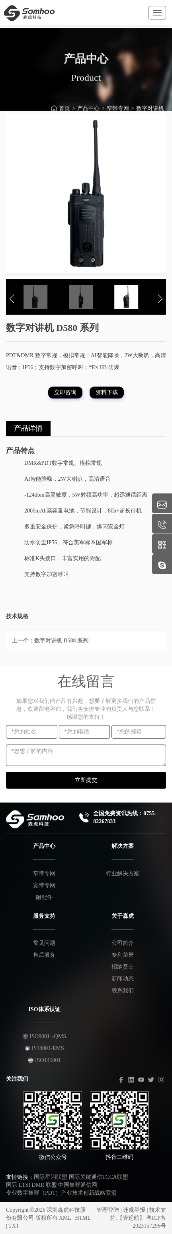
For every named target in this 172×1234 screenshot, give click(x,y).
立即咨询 (65, 392)
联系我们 (122, 991)
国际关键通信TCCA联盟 (98, 1177)
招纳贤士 (122, 967)
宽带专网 (44, 885)
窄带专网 (44, 873)
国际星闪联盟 (50, 1177)
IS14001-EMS (44, 1048)
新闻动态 (122, 979)
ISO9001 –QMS (44, 1036)
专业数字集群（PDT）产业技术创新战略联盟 (61, 1193)
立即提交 (86, 780)
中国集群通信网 (77, 1185)
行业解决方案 (122, 873)
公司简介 (122, 943)
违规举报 (134, 1210)
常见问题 (44, 943)
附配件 (44, 897)
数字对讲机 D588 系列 (61, 641)
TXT (13, 1226)
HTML (82, 1218)
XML (65, 1218)
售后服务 (44, 955)
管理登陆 (108, 1210)
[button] (12, 299)
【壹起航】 (131, 1218)
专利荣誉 (122, 955)
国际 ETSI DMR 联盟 (31, 1185)
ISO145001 (44, 1060)
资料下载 (107, 392)
